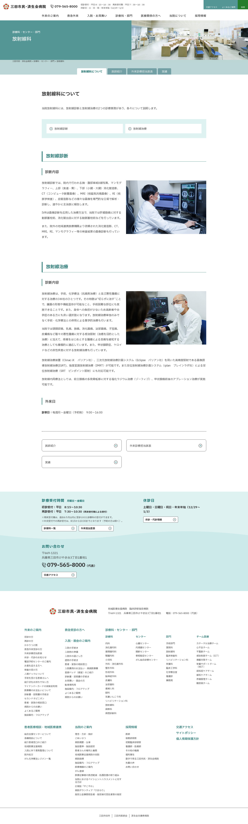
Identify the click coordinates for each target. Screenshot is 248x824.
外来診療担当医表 (142, 72)
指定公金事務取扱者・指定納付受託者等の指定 (98, 794)
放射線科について (91, 72)
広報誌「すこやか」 (85, 786)
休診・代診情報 (153, 520)
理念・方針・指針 (84, 734)
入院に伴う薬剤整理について (38, 750)
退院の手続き (71, 660)
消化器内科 (110, 647)
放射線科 (109, 705)
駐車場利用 (70, 685)
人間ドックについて (34, 674)
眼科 (107, 692)
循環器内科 (110, 651)
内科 (107, 643)
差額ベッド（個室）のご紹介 (79, 672)
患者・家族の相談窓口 (35, 702)
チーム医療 (202, 637)
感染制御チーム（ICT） (208, 655)
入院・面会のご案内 (77, 641)
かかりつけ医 (31, 645)
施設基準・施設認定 (85, 746)
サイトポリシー (186, 733)
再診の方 (28, 641)
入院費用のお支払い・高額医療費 (81, 668)
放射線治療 (140, 129)
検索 (243, 7)
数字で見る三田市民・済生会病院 (142, 758)
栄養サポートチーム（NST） (206, 665)
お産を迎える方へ (33, 665)
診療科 (109, 637)
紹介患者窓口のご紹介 (35, 742)
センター (141, 637)
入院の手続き (71, 648)
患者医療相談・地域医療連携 (42, 727)
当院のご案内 (83, 727)
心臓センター (142, 643)
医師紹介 (117, 72)
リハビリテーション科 (116, 701)
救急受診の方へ (75, 630)
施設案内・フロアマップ (36, 715)
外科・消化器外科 (114, 664)
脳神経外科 (110, 676)
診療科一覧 (50, 528)
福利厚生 (130, 754)
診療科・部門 (124, 16)
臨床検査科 (171, 655)
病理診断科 (110, 713)
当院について (177, 16)
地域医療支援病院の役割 (87, 754)
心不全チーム (203, 647)
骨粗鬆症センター (144, 655)
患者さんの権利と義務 (86, 750)
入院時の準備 (71, 652)
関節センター (142, 651)
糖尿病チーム (203, 683)
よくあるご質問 (228, 7)
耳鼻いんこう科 (113, 697)
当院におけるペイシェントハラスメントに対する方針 (98, 781)
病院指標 (79, 758)
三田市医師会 (120, 816)
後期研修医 (131, 738)
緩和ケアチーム (204, 675)
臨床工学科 (171, 668)
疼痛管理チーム (204, 679)
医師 (128, 734)
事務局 (169, 680)
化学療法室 (171, 672)
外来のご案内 (50, 16)
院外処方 (28, 754)
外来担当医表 (88, 528)
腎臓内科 (109, 655)
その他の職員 (132, 750)
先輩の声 (130, 763)
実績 (164, 72)
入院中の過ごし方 (74, 656)
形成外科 (109, 672)
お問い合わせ (132, 767)
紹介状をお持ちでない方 (36, 682)
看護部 (169, 676)
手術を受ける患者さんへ (36, 678)
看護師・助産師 (133, 746)
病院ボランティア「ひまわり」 (91, 790)
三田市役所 (104, 816)
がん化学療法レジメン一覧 (37, 758)
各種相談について (33, 738)
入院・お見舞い (97, 16)
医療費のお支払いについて (37, 690)
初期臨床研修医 (133, 742)
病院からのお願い (33, 707)
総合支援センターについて (37, 734)
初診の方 (28, 637)
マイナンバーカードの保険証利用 (40, 686)
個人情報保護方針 (187, 739)
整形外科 (109, 668)
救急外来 (73, 16)
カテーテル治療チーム (207, 643)
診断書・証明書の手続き (36, 694)
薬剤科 (169, 647)
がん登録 (79, 771)
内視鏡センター (143, 647)
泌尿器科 (109, 684)
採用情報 (200, 16)
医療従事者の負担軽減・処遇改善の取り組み (97, 775)
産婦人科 (109, 688)
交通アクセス (211, 7)
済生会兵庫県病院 (140, 816)
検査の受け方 (31, 670)
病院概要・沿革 (82, 742)
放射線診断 (61, 129)
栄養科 (169, 664)
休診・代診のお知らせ (35, 657)
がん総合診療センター (147, 660)
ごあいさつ (80, 738)
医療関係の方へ (151, 16)
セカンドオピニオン (34, 698)
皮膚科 (108, 680)
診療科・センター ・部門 (121, 630)
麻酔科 (108, 709)
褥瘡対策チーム (204, 660)
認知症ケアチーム (205, 671)
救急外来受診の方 (33, 649)
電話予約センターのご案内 (37, 661)
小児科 (108, 660)
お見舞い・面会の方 (75, 680)
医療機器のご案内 (84, 767)
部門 (168, 637)
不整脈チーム (203, 651)
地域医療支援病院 (33, 746)
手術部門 (170, 643)
